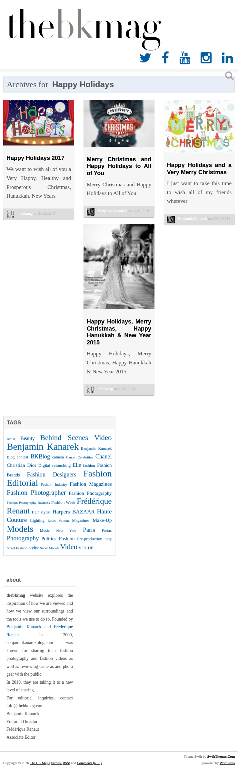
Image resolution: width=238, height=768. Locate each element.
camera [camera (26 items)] (58, 462)
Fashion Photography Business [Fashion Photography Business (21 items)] (28, 508)
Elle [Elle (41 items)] (77, 470)
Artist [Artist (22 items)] (11, 444)
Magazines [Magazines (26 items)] (81, 525)
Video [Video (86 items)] (68, 552)
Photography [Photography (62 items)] (23, 543)
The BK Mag (39, 763)
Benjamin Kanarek (23, 626)
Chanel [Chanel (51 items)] (103, 461)
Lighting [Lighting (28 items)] (37, 525)
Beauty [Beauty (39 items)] (27, 443)
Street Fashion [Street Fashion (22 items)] (17, 553)
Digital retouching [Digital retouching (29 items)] (54, 470)
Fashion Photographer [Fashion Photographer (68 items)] (36, 497)
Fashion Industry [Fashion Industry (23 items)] (54, 490)
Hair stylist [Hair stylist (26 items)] (41, 517)
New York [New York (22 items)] (66, 536)
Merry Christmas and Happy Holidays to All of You (119, 166)
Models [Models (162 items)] (20, 534)
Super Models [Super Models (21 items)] (49, 553)
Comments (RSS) (89, 763)
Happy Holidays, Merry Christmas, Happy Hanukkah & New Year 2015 (119, 332)
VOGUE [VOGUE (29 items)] (86, 552)
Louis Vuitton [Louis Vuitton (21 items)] (58, 526)
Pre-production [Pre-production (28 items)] (89, 543)
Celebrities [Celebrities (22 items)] (85, 462)
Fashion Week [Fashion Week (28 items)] (63, 507)
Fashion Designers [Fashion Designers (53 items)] (51, 479)
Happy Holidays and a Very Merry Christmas (199, 168)
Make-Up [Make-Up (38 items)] (102, 525)
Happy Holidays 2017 (35, 158)
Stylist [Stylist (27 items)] (33, 553)
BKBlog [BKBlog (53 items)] (40, 461)
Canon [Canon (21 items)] (70, 462)
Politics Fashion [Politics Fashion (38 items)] (57, 543)
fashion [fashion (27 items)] (89, 470)
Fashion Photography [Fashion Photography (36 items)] (90, 498)
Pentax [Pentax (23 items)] (107, 536)
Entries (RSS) (60, 763)
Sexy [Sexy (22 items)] (108, 544)
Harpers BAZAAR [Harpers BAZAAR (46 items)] (74, 517)
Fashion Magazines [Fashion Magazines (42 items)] (91, 489)
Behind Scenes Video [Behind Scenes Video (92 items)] (76, 443)
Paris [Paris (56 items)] (89, 534)
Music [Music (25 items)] (45, 535)
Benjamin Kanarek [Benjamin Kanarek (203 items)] (43, 451)
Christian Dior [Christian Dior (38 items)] (21, 470)
